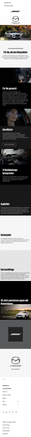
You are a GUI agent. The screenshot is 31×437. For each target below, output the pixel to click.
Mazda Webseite (15, 369)
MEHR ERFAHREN (9, 144)
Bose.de (4, 404)
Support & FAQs (7, 395)
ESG (4, 401)
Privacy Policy (6, 425)
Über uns (5, 391)
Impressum (5, 433)
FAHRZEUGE (6, 385)
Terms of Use (6, 427)
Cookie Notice (6, 430)
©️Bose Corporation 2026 (9, 422)
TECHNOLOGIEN (8, 5)
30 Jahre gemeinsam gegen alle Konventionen (14, 301)
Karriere (4, 398)
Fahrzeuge (7, 2)
